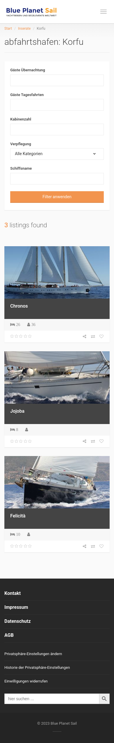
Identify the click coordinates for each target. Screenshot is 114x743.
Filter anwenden (57, 196)
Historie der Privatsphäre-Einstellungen (37, 667)
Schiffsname (21, 168)
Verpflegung (20, 144)
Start (8, 28)
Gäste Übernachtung (27, 70)
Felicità (17, 516)
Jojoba (17, 411)
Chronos (19, 306)
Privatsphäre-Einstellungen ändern (33, 654)
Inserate (24, 28)
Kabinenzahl (20, 119)
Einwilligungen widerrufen (26, 681)
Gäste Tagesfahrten (27, 95)
